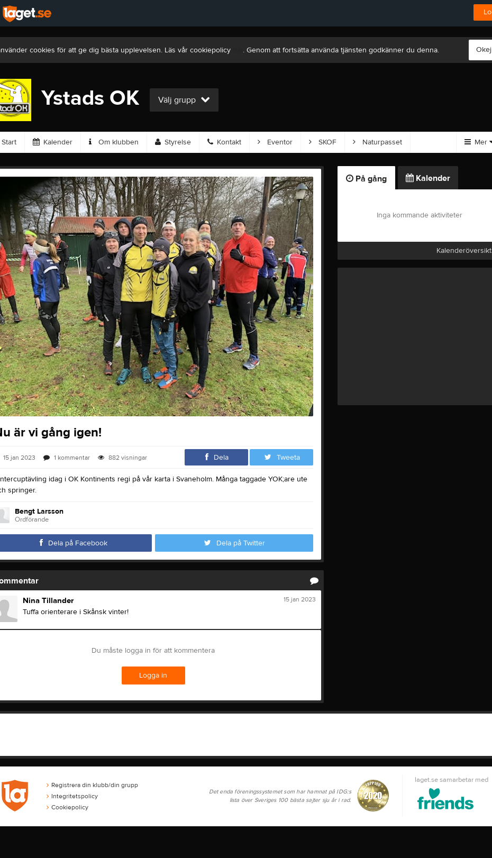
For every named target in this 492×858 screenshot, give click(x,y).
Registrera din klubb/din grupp (92, 785)
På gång (366, 179)
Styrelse (173, 142)
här (238, 50)
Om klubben (114, 142)
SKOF (322, 142)
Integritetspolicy (72, 796)
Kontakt (224, 142)
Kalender (52, 142)
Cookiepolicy (67, 807)
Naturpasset (377, 142)
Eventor (275, 142)
